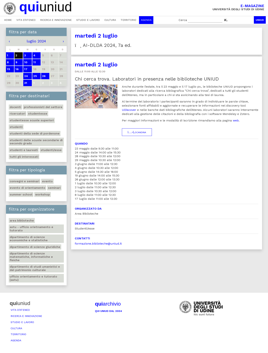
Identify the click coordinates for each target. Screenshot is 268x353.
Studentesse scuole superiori (32, 120)
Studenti (16, 127)
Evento (47, 181)
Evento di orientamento (27, 188)
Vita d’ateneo (26, 19)
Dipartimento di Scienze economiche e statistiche (29, 238)
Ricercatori (17, 113)
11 (34, 62)
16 (17, 69)
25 (35, 76)
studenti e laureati (24, 150)
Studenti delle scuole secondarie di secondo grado (36, 141)
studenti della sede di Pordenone (35, 133)
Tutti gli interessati (24, 156)
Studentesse (37, 113)
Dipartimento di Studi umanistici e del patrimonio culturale (35, 268)
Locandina (137, 132)
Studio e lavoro (88, 19)
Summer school (21, 194)
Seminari (54, 188)
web (236, 120)
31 (25, 83)
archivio (108, 304)
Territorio (128, 19)
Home (8, 19)
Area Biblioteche (22, 220)
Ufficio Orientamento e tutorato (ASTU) (33, 278)
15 (8, 69)
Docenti (15, 107)
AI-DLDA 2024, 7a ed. (103, 45)
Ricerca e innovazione (56, 19)
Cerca (183, 20)
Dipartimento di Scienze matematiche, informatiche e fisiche (31, 257)
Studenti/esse (51, 150)
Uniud (260, 19)
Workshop (42, 194)
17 (25, 69)
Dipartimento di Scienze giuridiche (35, 247)
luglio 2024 (36, 41)
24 (26, 76)
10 (25, 62)
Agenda (146, 19)
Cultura (110, 19)
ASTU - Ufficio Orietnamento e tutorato (31, 228)
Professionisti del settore (43, 107)
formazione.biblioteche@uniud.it (98, 243)
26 (44, 76)
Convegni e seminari (24, 181)
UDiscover (129, 110)
